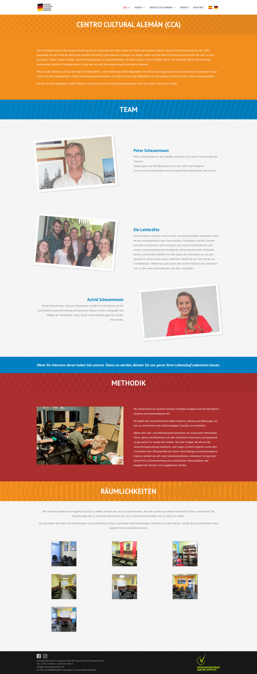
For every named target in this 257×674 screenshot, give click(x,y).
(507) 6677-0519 (65, 663)
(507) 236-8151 (48, 663)
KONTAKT (198, 7)
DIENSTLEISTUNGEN (161, 7)
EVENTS (184, 7)
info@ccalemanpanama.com (50, 667)
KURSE (138, 7)
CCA (125, 7)
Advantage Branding (86, 670)
